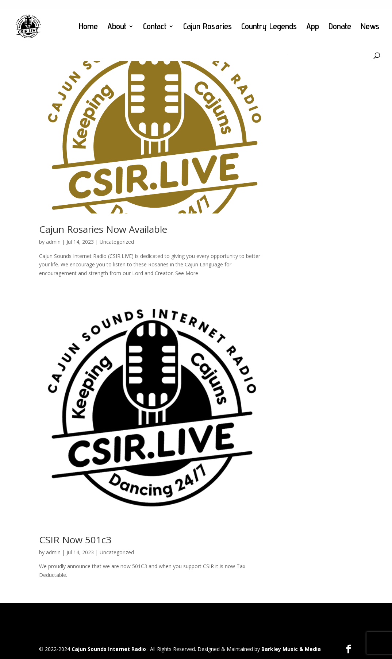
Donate (339, 27)
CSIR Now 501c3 (75, 539)
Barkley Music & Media (291, 648)
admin (53, 241)
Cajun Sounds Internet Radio (109, 648)
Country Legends (269, 27)
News (370, 27)
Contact (154, 27)
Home (88, 27)
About (116, 27)
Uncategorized (117, 241)
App (312, 27)
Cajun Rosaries (207, 27)
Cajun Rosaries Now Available (103, 229)
